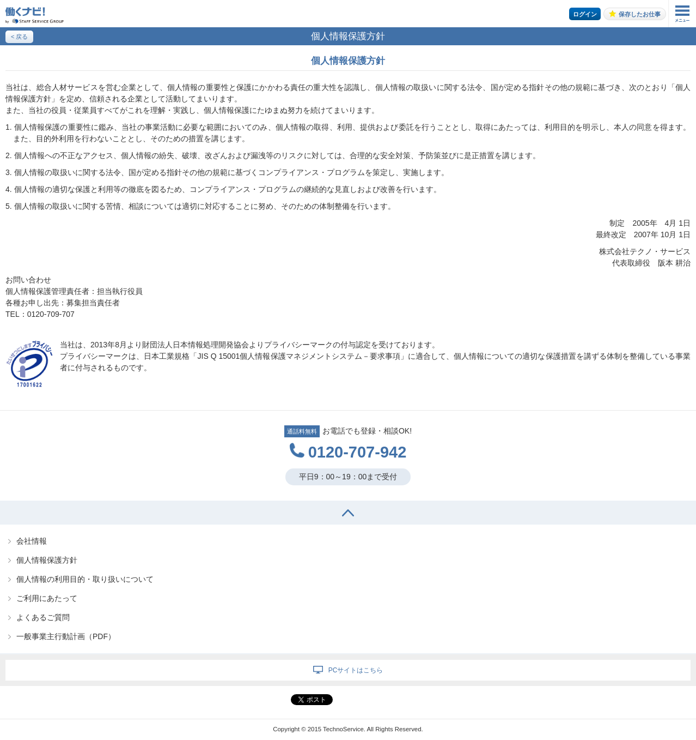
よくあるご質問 (43, 617)
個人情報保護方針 (46, 560)
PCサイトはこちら (355, 670)
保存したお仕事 (640, 14)
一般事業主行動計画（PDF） (65, 636)
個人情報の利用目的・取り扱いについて (85, 579)
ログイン (585, 14)
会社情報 (31, 541)
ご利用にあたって (46, 598)
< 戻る (19, 36)
